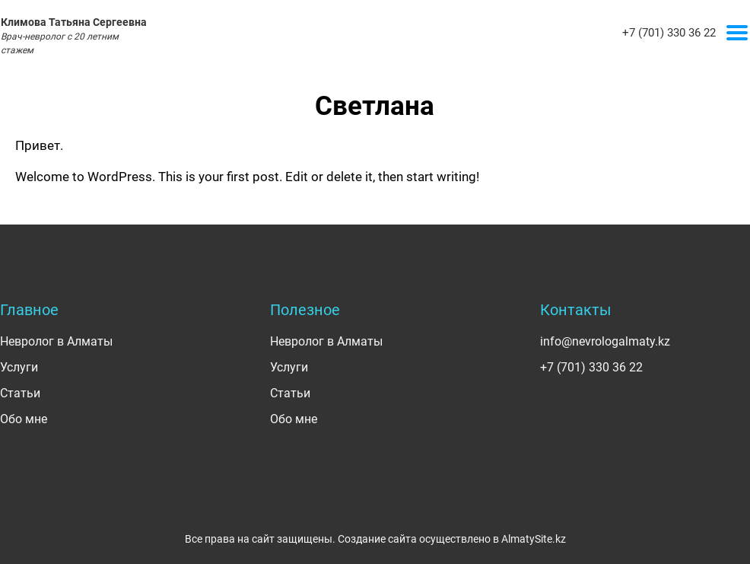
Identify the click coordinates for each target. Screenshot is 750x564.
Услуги (19, 367)
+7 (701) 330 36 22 (669, 33)
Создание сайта (377, 539)
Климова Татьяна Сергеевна (74, 36)
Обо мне (23, 419)
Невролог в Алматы (56, 341)
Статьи (20, 393)
